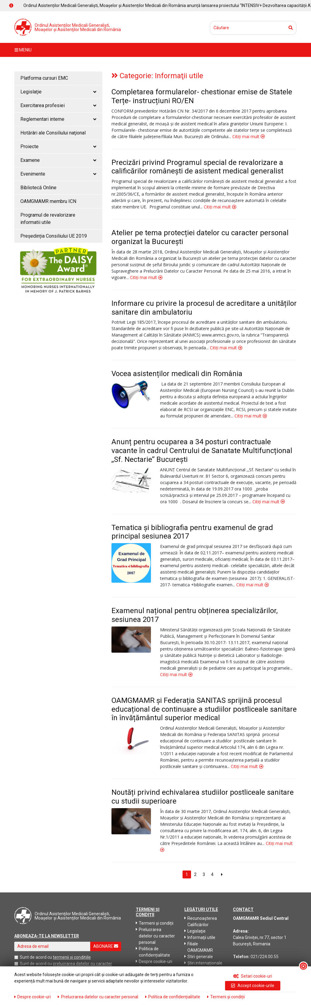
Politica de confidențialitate (153, 952)
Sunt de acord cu (36, 957)
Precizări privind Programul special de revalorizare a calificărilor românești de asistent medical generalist (197, 167)
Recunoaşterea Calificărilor (200, 921)
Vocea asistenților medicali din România (176, 373)
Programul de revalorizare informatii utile (47, 218)
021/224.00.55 (265, 956)
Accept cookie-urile (252, 985)
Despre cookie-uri (154, 961)
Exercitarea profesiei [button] (58, 105)
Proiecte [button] (58, 146)
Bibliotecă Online (38, 187)
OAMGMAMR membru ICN (48, 201)
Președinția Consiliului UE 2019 (53, 236)
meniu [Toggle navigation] (23, 49)
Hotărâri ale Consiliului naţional (53, 133)
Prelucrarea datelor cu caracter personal (155, 936)
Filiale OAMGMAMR (198, 947)
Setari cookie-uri (252, 976)
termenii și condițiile (72, 957)
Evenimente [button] (58, 174)
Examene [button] (58, 160)
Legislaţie (195, 931)
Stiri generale (198, 956)
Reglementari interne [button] (58, 119)
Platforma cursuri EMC (44, 78)
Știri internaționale (203, 963)
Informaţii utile (199, 937)
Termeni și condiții (154, 923)
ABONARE (105, 946)
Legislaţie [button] (58, 92)
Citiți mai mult (248, 136)
